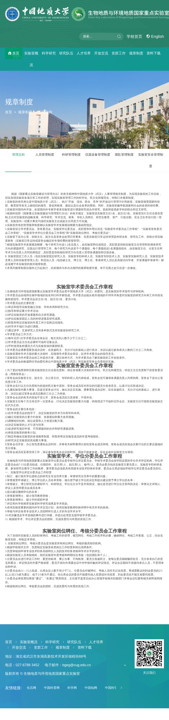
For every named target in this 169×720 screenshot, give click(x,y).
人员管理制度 (44, 154)
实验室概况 (31, 59)
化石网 (31, 687)
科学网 (72, 687)
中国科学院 (113, 687)
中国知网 (91, 687)
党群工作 (119, 53)
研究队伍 (66, 53)
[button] (121, 687)
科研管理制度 (71, 154)
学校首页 (134, 36)
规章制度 (136, 53)
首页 (15, 53)
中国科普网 (52, 687)
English (155, 36)
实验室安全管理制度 (150, 160)
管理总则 (45, 112)
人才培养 (84, 53)
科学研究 (49, 53)
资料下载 (154, 53)
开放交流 (101, 53)
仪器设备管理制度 (97, 154)
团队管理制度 (124, 154)
